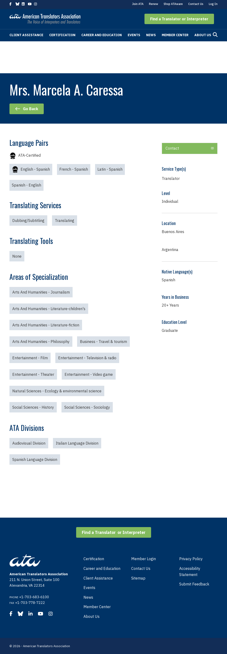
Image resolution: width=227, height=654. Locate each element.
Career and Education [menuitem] (101, 568)
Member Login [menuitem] (143, 558)
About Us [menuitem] (91, 616)
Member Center (175, 35)
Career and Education (101, 35)
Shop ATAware (173, 4)
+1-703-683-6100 (34, 597)
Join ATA (138, 4)
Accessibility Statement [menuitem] (189, 571)
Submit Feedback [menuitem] (194, 584)
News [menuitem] (88, 597)
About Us (202, 35)
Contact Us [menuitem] (140, 568)
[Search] (215, 34)
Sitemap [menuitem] (138, 578)
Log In (213, 4)
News (151, 35)
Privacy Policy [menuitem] (191, 558)
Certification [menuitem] (93, 558)
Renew (153, 4)
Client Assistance (26, 35)
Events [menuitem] (89, 587)
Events (134, 35)
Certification (62, 35)
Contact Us (195, 4)
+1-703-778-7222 (30, 602)
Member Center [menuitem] (97, 606)
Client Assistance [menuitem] (98, 578)
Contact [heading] (172, 148)
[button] (179, 19)
